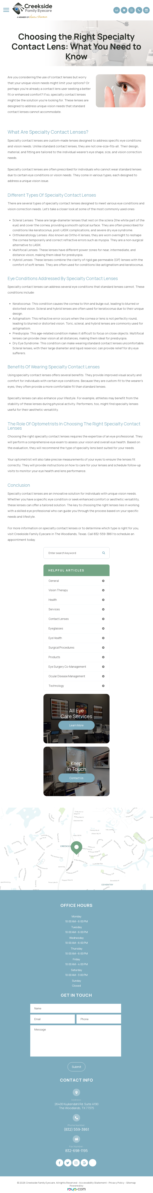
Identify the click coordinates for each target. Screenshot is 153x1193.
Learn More (76, 725)
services (54, 609)
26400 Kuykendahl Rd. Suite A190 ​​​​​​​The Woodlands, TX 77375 (76, 1106)
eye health (55, 638)
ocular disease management (67, 676)
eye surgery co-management (67, 667)
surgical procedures (61, 647)
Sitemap (131, 1182)
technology (56, 686)
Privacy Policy (116, 1182)
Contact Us (76, 778)
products (54, 657)
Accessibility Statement (93, 1182)
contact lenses (59, 619)
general (54, 581)
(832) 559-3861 (76, 1129)
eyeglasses (56, 628)
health (53, 600)
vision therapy (58, 590)
